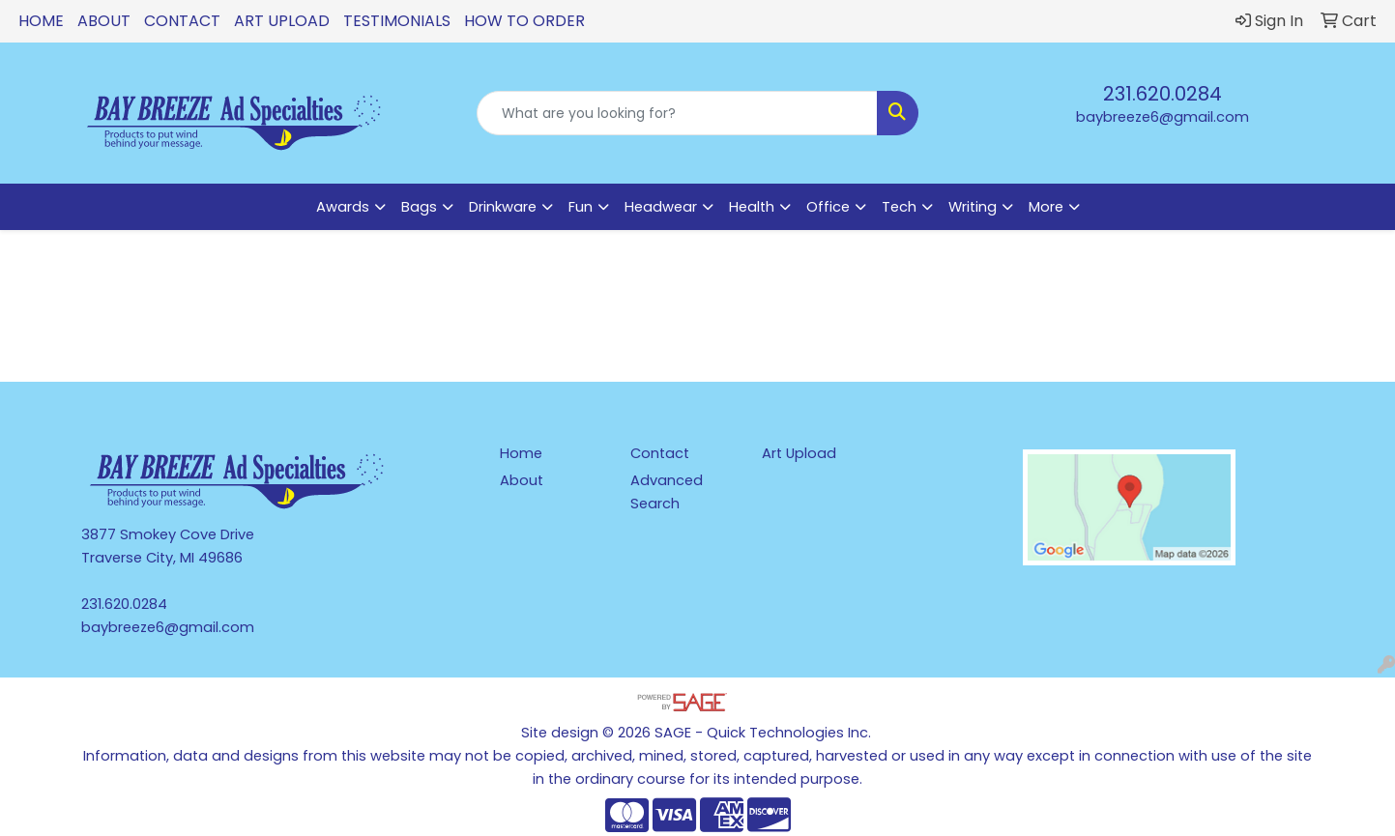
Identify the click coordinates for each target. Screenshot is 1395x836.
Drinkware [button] (503, 206)
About (104, 21)
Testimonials (396, 21)
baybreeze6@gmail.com (1162, 117)
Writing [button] (972, 206)
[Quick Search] (677, 113)
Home (41, 21)
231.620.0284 (1162, 93)
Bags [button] (419, 206)
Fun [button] (580, 206)
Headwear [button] (661, 206)
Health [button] (751, 206)
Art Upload (282, 21)
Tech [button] (899, 206)
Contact (182, 21)
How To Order (524, 21)
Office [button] (828, 206)
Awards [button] (342, 206)
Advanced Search (666, 492)
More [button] (1046, 206)
